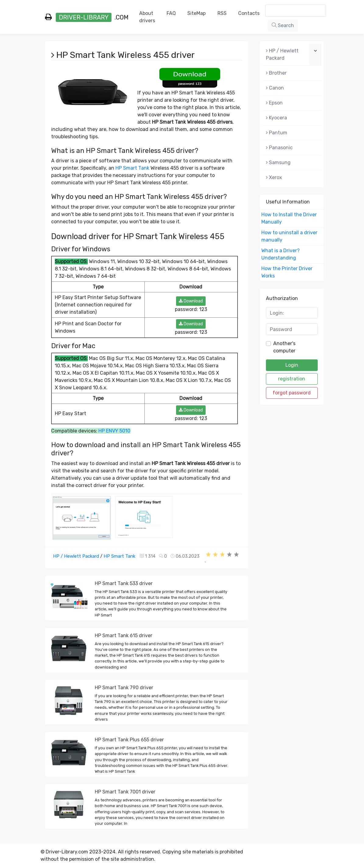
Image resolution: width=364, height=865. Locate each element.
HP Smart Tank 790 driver (124, 687)
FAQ (171, 13)
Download (191, 301)
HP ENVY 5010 (114, 431)
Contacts (249, 13)
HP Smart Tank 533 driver (124, 583)
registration (291, 379)
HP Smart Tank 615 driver (123, 635)
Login (291, 365)
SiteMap (196, 13)
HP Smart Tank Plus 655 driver (129, 740)
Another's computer (284, 347)
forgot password (292, 393)
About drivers (147, 16)
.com (87, 17)
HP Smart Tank (132, 168)
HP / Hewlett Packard (76, 556)
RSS (222, 13)
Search (283, 25)
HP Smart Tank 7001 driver (125, 792)
